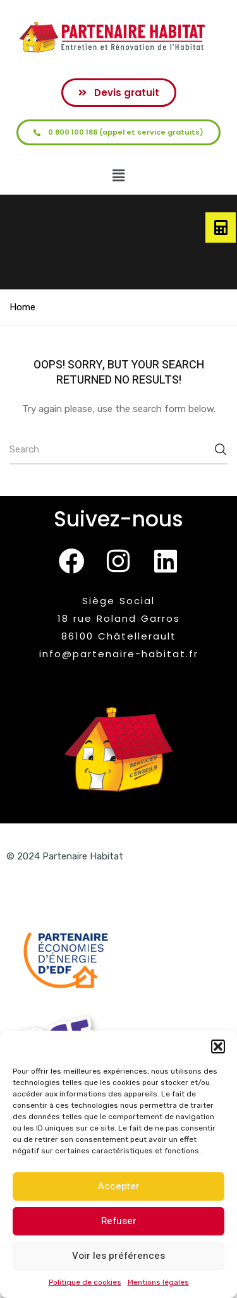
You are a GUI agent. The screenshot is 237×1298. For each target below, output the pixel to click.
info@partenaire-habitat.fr (118, 653)
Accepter (119, 1186)
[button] (218, 1046)
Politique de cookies (85, 1282)
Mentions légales (158, 1282)
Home (22, 307)
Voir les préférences (118, 1256)
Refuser (119, 1221)
